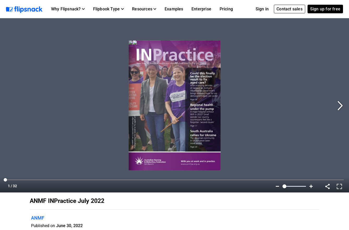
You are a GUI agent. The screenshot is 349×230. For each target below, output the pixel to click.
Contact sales (289, 9)
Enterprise (201, 9)
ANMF (37, 218)
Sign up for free (325, 9)
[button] (68, 9)
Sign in (262, 9)
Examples (174, 9)
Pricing (226, 9)
